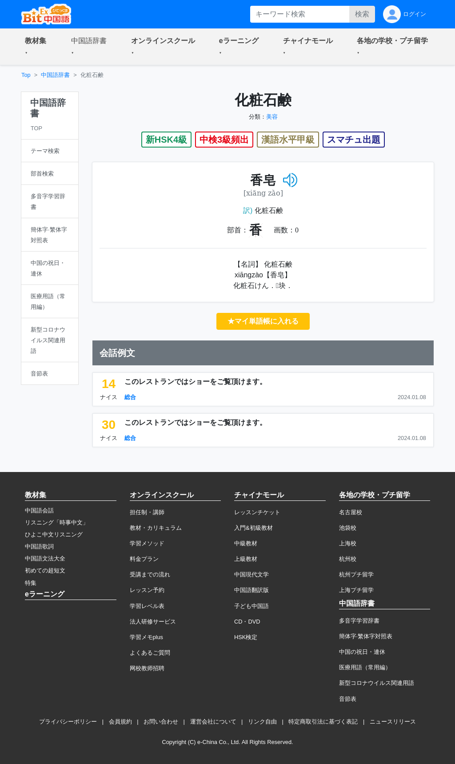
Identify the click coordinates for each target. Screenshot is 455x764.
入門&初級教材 (253, 527)
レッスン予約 (147, 590)
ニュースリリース (393, 721)
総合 (130, 397)
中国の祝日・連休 (362, 651)
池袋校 (347, 527)
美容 (272, 116)
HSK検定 (245, 637)
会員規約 (120, 721)
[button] (37, 46)
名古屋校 (350, 512)
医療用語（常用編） (365, 667)
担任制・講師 (147, 512)
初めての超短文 (45, 570)
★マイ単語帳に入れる (263, 321)
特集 (30, 583)
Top (26, 75)
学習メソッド (147, 543)
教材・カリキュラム (156, 527)
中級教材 (245, 543)
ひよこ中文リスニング (54, 534)
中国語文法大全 (45, 558)
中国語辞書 (55, 75)
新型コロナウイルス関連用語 (376, 683)
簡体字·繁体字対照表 (366, 636)
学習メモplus (146, 637)
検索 (362, 14)
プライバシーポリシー (68, 721)
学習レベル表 (147, 606)
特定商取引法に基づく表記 (323, 721)
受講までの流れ (150, 574)
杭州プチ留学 (356, 574)
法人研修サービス (153, 621)
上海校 (347, 543)
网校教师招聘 (147, 668)
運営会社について (213, 721)
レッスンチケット (257, 512)
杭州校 (347, 559)
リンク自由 (262, 721)
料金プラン (144, 559)
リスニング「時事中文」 (56, 522)
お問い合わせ (161, 721)
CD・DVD (247, 621)
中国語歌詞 (39, 546)
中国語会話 (39, 510)
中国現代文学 (251, 574)
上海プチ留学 (356, 590)
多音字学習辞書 (359, 620)
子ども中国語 (251, 606)
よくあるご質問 (150, 652)
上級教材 (245, 559)
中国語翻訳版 (251, 590)
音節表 (347, 699)
